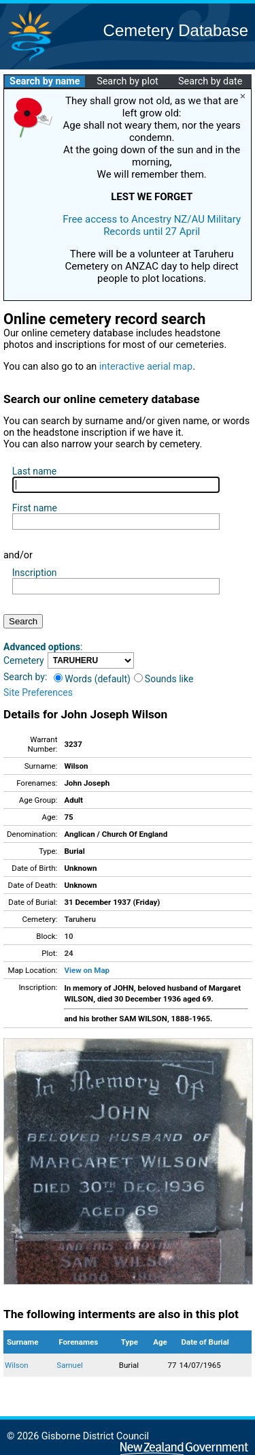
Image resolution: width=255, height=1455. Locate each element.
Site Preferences (38, 692)
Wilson (17, 1365)
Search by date (210, 81)
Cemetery (23, 660)
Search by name (45, 81)
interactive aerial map (145, 366)
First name (34, 507)
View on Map (86, 970)
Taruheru (79, 919)
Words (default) (92, 678)
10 (68, 936)
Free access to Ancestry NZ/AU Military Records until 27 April (152, 225)
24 (68, 953)
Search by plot (127, 81)
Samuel (69, 1365)
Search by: (25, 676)
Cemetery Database (175, 30)
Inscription (34, 572)
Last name (34, 471)
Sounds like (164, 678)
